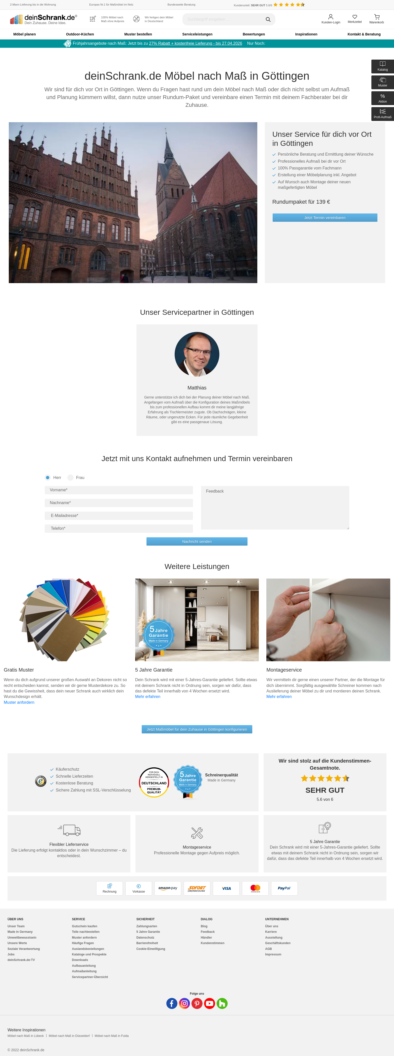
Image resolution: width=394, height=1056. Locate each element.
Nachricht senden (197, 541)
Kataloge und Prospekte (89, 954)
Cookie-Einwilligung (150, 949)
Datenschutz (145, 937)
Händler (206, 937)
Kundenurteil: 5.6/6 (253, 5)
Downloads (80, 960)
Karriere (271, 932)
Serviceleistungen (197, 34)
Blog (204, 926)
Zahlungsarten (146, 926)
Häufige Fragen (83, 943)
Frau (75, 477)
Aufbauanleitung (84, 965)
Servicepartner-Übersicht (90, 977)
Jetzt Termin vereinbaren (325, 217)
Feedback (208, 932)
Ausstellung (273, 937)
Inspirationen (306, 34)
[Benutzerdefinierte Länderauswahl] (376, 5)
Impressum (273, 954)
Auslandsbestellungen (88, 949)
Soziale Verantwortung (24, 949)
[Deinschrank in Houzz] (222, 1003)
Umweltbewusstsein (22, 937)
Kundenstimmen (212, 943)
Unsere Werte (17, 943)
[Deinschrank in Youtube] (209, 1003)
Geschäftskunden (277, 943)
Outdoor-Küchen (80, 34)
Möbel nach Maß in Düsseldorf (69, 1036)
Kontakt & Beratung (364, 34)
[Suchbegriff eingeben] (229, 19)
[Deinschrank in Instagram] (184, 1003)
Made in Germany (20, 932)
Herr (52, 477)
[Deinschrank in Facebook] (171, 1003)
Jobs (11, 954)
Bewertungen (254, 34)
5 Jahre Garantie (148, 932)
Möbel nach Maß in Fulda (112, 1036)
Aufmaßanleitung (84, 971)
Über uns (271, 926)
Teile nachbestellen (86, 932)
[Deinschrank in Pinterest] (197, 1003)
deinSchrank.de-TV (21, 960)
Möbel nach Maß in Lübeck (26, 1036)
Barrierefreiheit (147, 943)
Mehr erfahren (148, 696)
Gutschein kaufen (84, 926)
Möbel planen (24, 34)
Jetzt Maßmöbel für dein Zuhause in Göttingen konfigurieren (197, 729)
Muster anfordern (19, 702)
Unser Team (16, 926)
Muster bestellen (138, 34)
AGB (268, 949)
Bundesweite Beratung (181, 4)
